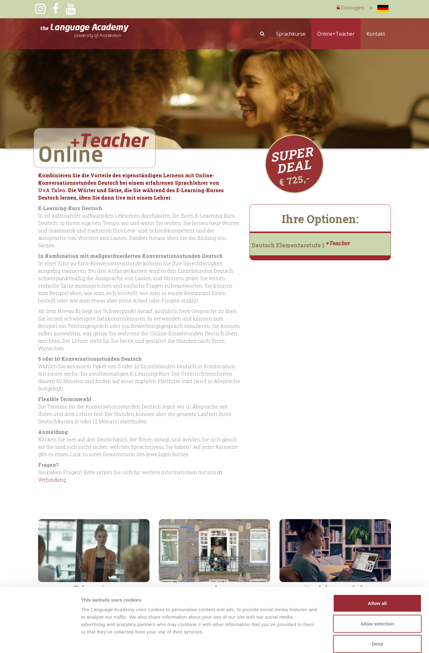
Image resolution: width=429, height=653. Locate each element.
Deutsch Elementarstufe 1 (301, 245)
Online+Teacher (336, 33)
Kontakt (375, 33)
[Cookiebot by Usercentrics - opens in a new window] (40, 641)
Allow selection (377, 592)
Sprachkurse (291, 33)
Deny (377, 612)
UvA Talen (51, 190)
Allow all (377, 571)
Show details (324, 640)
